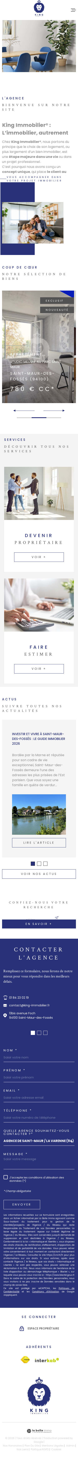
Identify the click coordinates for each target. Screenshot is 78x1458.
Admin (70, 1445)
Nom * (11, 1050)
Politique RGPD (40, 1449)
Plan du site (32, 1445)
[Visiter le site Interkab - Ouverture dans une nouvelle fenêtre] (25, 1360)
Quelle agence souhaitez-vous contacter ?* (37, 1132)
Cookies (56, 1449)
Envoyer (21, 1204)
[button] (62, 410)
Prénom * (15, 1070)
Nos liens (22, 1449)
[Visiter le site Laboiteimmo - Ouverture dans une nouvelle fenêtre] (39, 1431)
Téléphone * (18, 1110)
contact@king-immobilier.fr (29, 1005)
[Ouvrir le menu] (73, 9)
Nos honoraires (12, 1445)
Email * (12, 1090)
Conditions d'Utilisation (45, 1291)
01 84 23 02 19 (19, 998)
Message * (16, 1154)
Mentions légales (53, 1445)
